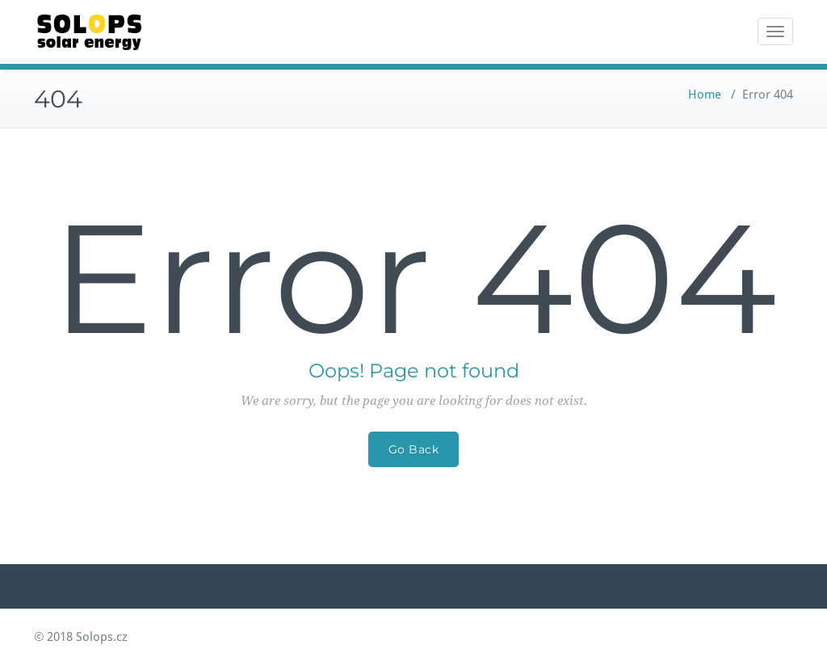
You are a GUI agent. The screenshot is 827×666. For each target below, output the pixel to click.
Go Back (413, 449)
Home (704, 94)
